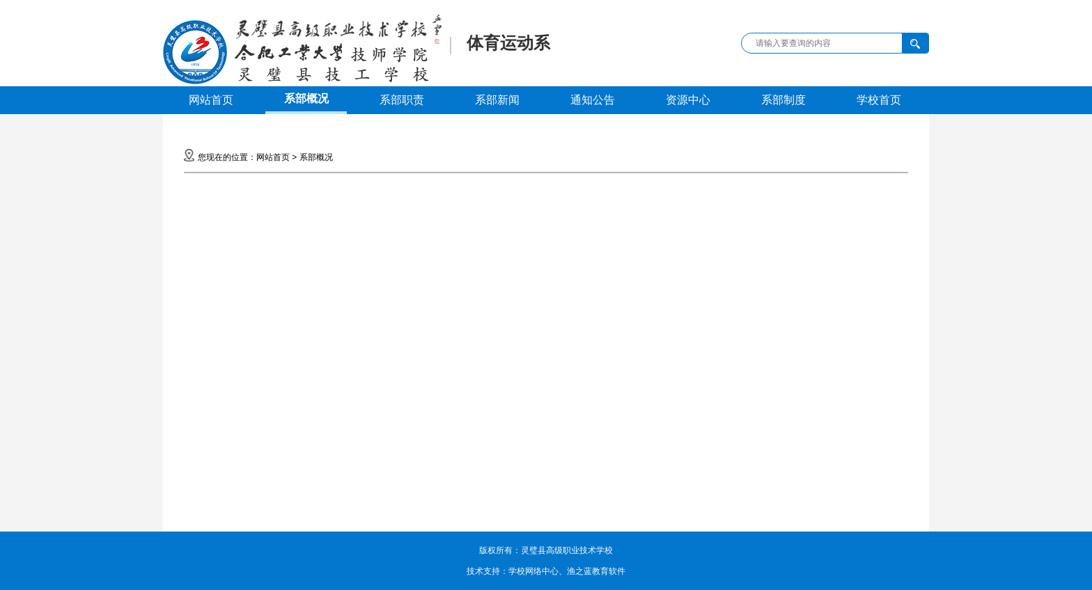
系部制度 (783, 100)
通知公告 (592, 100)
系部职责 (402, 100)
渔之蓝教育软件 (596, 571)
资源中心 (688, 100)
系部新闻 (497, 100)
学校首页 (879, 100)
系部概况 (306, 98)
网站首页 (211, 100)
